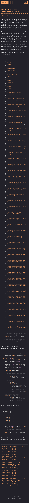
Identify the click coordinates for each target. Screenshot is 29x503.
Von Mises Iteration (9, 41)
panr (20, 498)
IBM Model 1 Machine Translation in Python (10, 11)
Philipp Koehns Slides (17, 348)
